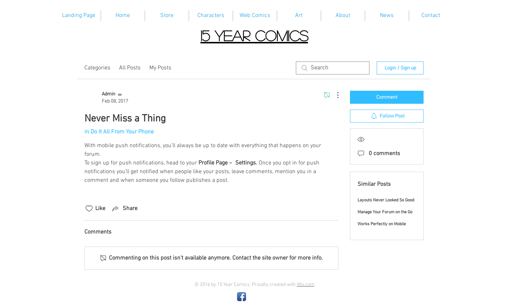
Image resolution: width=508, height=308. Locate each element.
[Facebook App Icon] (241, 296)
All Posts (130, 68)
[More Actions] (334, 95)
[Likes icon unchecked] (89, 208)
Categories (97, 68)
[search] (332, 67)
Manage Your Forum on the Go (385, 212)
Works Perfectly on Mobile (382, 224)
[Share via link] (124, 208)
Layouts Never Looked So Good (386, 200)
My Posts (160, 68)
